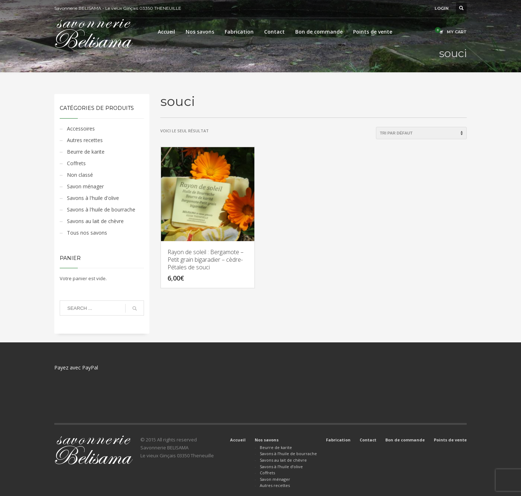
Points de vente (450, 439)
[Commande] (421, 133)
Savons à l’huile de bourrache (288, 453)
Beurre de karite (86, 151)
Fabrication (338, 439)
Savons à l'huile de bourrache (101, 209)
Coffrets (76, 163)
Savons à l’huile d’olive (281, 466)
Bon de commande (405, 439)
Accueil (238, 439)
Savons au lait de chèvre (95, 221)
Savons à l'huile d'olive (93, 197)
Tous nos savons (87, 232)
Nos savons (267, 439)
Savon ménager (85, 186)
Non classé (80, 174)
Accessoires (81, 128)
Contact (368, 439)
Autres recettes (85, 140)
